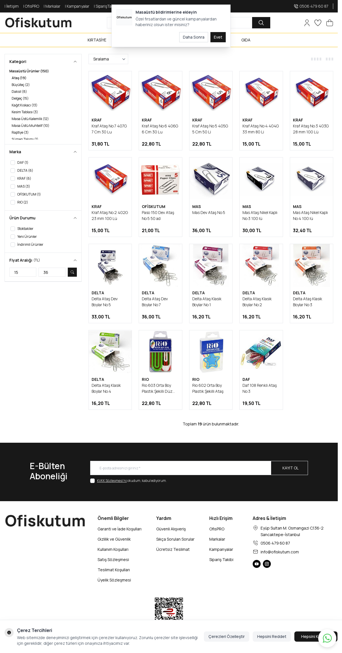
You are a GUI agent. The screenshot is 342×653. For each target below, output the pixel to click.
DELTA (98, 292)
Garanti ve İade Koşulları (120, 529)
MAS (196, 206)
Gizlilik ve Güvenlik (114, 539)
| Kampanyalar (77, 6)
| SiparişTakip (105, 6)
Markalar (217, 539)
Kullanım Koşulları (113, 549)
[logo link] (39, 23)
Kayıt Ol (290, 468)
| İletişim (12, 6)
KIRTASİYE (97, 40)
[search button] (261, 22)
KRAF (97, 120)
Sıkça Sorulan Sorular (175, 539)
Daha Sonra (193, 37)
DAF (246, 379)
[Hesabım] (307, 22)
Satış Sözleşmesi (113, 559)
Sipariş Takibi (221, 559)
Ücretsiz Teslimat (173, 549)
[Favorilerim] (318, 22)
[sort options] (108, 59)
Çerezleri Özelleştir (226, 636)
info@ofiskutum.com (280, 552)
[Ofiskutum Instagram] (267, 564)
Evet (218, 37)
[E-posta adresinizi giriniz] (199, 468)
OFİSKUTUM (153, 206)
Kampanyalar (221, 549)
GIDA (245, 40)
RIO (145, 379)
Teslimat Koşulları (114, 569)
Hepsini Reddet (271, 636)
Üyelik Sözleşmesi (114, 580)
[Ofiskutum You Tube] (257, 564)
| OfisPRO (31, 6)
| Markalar (52, 6)
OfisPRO (216, 529)
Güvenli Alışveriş (171, 529)
